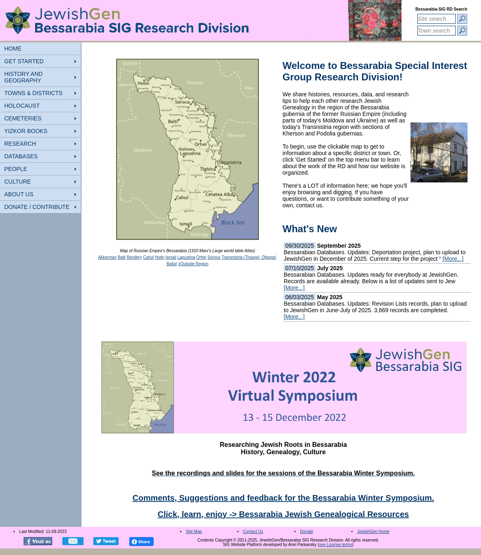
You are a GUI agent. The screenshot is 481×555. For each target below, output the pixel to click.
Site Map (194, 531)
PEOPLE (15, 169)
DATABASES (21, 156)
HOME (13, 48)
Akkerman (107, 257)
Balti (122, 257)
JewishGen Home (373, 531)
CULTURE (17, 181)
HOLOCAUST (22, 105)
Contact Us (253, 531)
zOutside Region (193, 264)
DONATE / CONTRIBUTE (37, 207)
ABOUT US (18, 194)
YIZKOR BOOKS (26, 131)
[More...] (453, 258)
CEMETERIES (23, 118)
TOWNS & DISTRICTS (33, 93)
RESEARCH (20, 143)
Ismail (170, 257)
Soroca (214, 257)
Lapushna (186, 257)
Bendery (134, 257)
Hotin (159, 257)
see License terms (335, 544)
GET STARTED (24, 61)
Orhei (201, 257)
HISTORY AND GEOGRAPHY (23, 77)
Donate (306, 531)
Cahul (148, 257)
